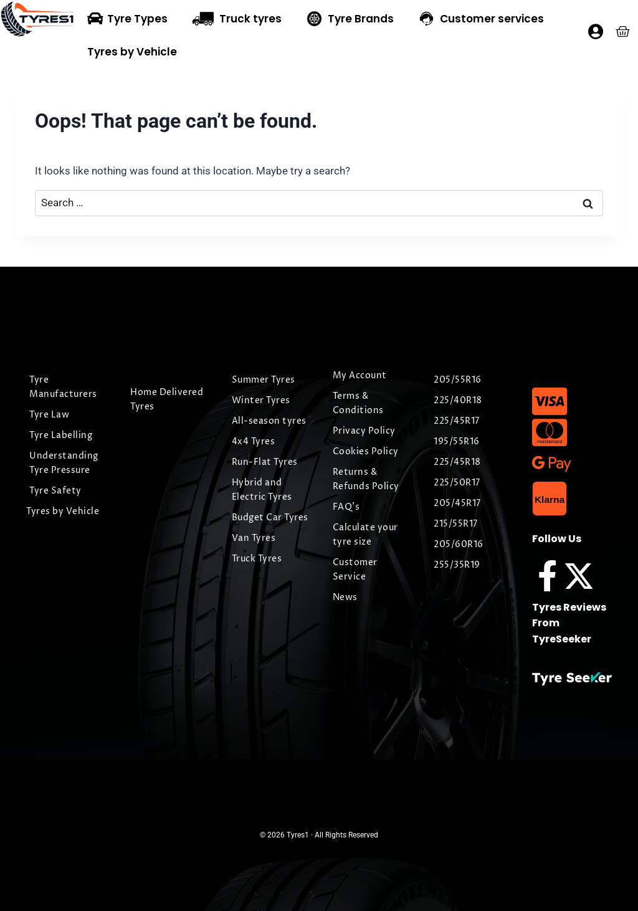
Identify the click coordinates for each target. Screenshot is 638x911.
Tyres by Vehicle (132, 51)
